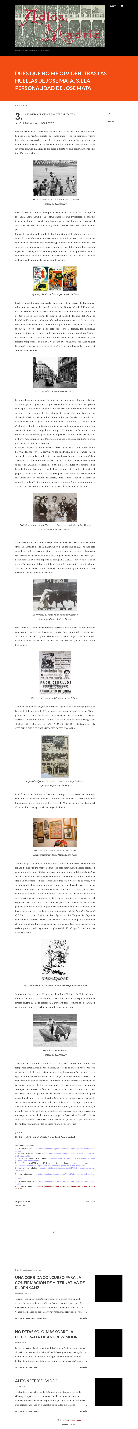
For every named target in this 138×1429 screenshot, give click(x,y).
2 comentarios (32, 1411)
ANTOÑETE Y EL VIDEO (36, 1380)
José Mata (110, 126)
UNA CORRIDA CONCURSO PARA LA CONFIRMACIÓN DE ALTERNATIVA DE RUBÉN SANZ (50, 1282)
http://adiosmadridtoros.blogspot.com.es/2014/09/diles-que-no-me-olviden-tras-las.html (52, 1166)
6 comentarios (32, 1367)
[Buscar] (113, 6)
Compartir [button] (111, 114)
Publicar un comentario (36, 1318)
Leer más (83, 1318)
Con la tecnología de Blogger (69, 1420)
